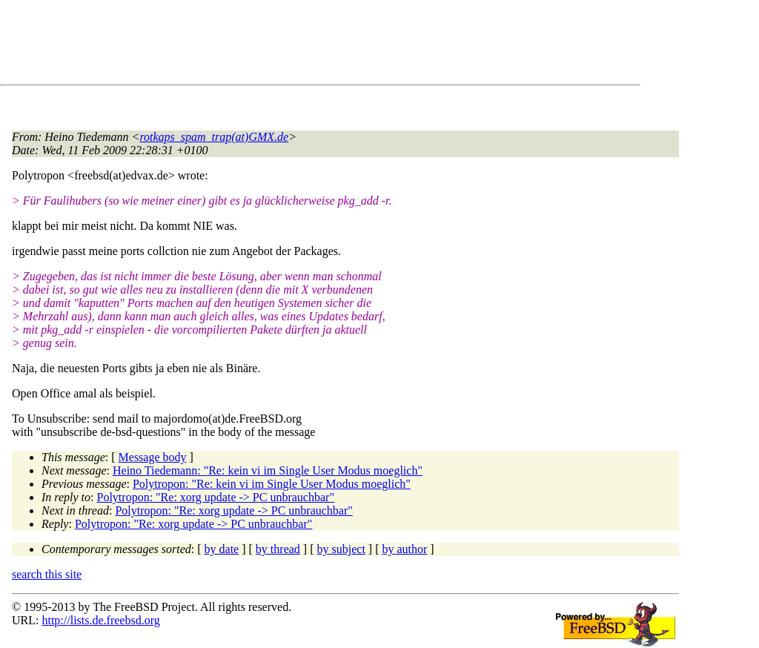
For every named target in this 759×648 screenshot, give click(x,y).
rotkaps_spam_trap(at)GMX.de (213, 136)
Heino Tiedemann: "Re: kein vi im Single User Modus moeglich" (267, 470)
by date (222, 549)
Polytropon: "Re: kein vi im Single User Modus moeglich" (272, 483)
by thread (278, 549)
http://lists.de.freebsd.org (100, 620)
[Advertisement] (281, 45)
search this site (47, 574)
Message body (153, 457)
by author (404, 549)
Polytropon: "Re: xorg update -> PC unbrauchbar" (215, 497)
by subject (341, 549)
